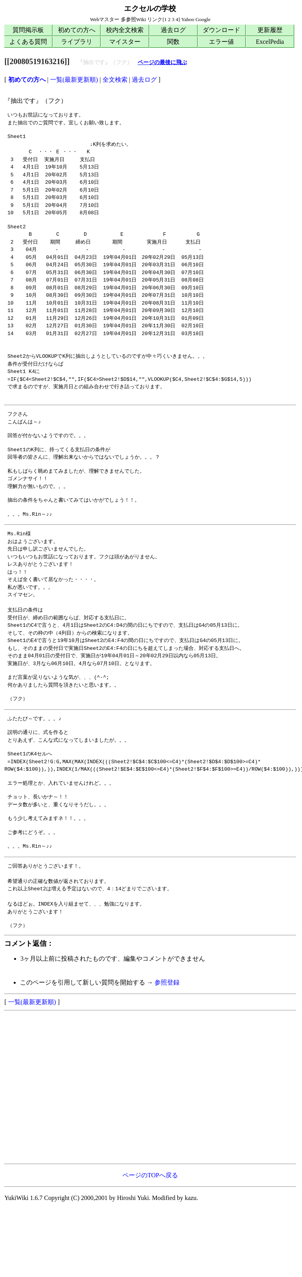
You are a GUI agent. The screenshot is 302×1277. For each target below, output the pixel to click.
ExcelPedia (270, 41)
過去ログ (173, 30)
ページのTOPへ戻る (150, 1175)
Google (203, 19)
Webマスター (105, 19)
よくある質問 (28, 41)
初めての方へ (76, 30)
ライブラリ (76, 41)
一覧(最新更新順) (74, 79)
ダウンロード (221, 30)
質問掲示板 (28, 30)
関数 (173, 41)
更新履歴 (269, 30)
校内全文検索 (125, 30)
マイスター (124, 41)
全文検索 (115, 79)
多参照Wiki (133, 19)
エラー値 (221, 41)
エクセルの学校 (150, 8)
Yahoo (187, 19)
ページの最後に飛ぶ (162, 62)
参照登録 (167, 982)
